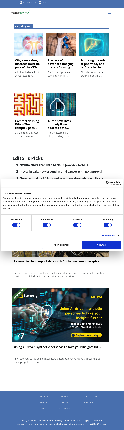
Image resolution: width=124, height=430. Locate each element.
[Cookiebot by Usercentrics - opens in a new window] (108, 183)
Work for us (88, 402)
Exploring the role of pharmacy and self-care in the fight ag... (93, 64)
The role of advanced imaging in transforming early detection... (60, 64)
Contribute (63, 396)
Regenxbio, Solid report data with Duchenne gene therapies (56, 261)
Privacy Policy (64, 408)
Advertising (45, 402)
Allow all (101, 245)
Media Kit (45, 2)
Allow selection (61, 245)
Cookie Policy (64, 402)
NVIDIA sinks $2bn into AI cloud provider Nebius (54, 165)
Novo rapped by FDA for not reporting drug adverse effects (61, 178)
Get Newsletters (29, 2)
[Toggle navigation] (110, 12)
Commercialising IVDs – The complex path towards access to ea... (27, 124)
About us (44, 396)
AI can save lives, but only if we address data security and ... (60, 124)
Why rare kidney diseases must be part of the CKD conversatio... (27, 64)
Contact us (45, 408)
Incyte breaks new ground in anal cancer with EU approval (61, 171)
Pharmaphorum (20, 401)
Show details (108, 235)
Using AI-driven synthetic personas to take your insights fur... (57, 347)
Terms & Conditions (92, 396)
